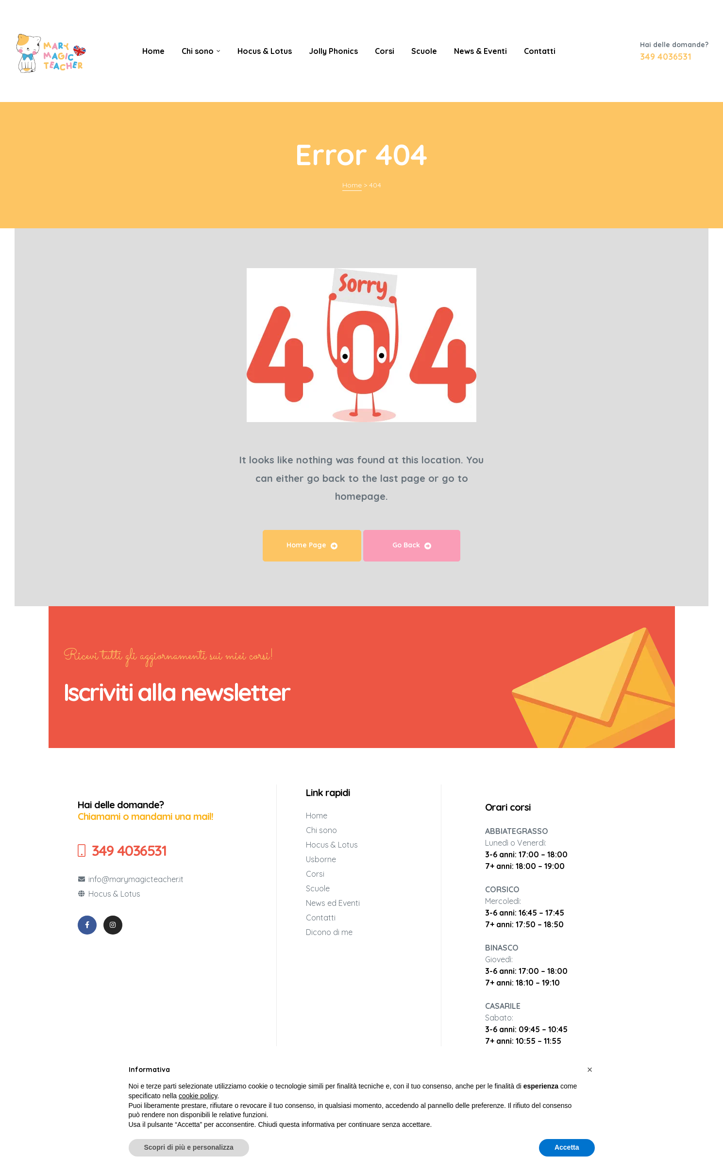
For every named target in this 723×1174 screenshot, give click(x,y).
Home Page (311, 545)
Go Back (411, 545)
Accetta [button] (567, 1147)
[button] (590, 1069)
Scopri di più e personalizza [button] (189, 1147)
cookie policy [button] (198, 1096)
